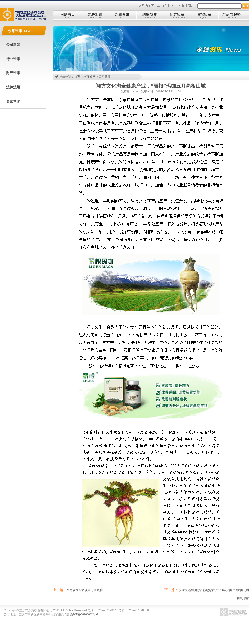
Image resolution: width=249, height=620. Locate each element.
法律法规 (13, 87)
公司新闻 (13, 45)
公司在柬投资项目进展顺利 (85, 590)
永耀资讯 (89, 76)
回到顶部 (243, 598)
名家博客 (13, 101)
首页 (77, 76)
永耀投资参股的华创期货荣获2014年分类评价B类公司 (213, 590)
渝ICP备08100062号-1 (84, 614)
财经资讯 (13, 73)
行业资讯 (13, 59)
